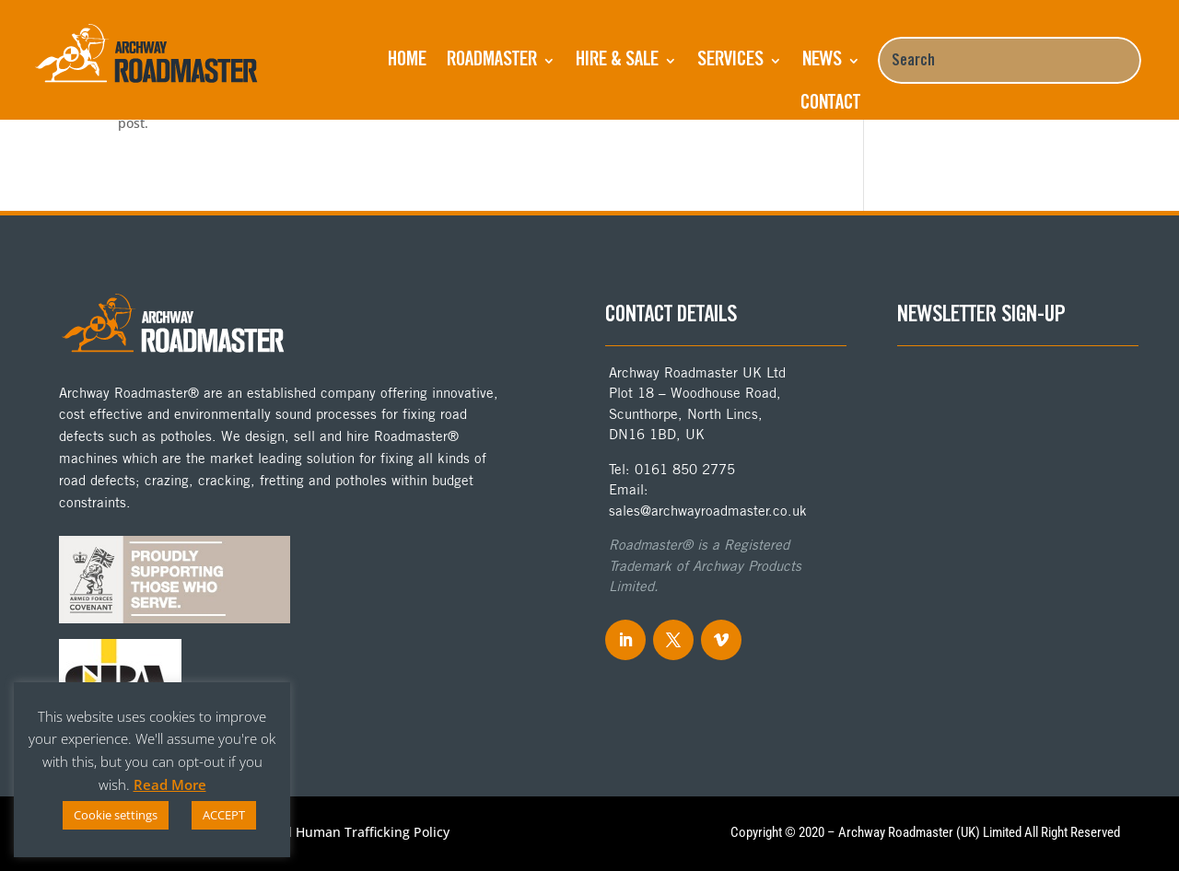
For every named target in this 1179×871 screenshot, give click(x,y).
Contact (830, 104)
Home (407, 61)
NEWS (822, 61)
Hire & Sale (617, 61)
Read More (170, 784)
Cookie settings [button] (116, 815)
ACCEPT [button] (224, 815)
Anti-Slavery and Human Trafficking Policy (320, 833)
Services (730, 61)
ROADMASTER (492, 61)
